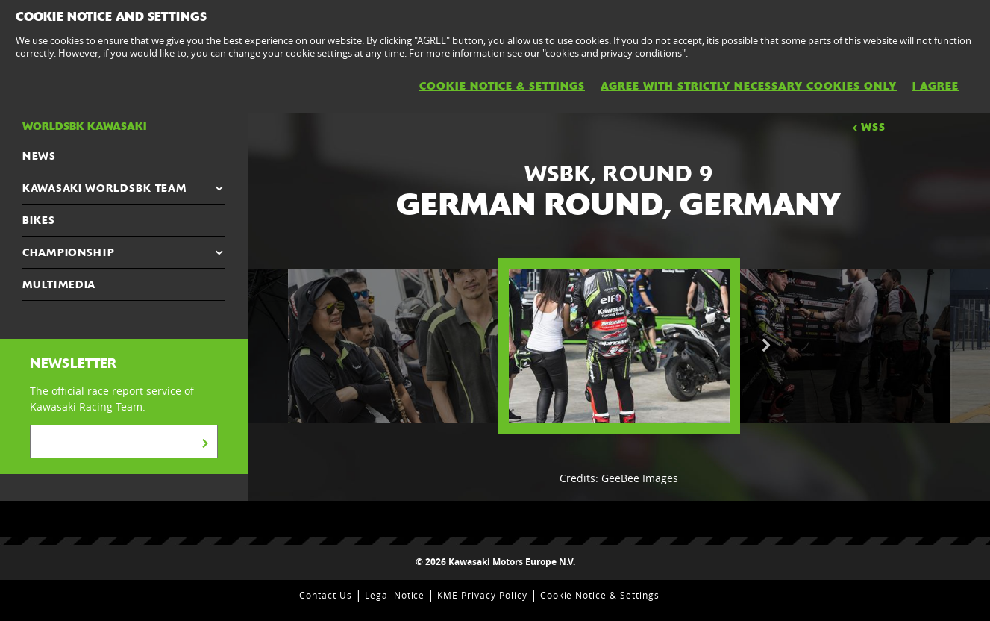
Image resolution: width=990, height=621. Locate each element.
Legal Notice (395, 595)
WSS (868, 127)
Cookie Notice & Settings (600, 595)
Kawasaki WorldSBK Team (104, 188)
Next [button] (766, 345)
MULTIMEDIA (58, 284)
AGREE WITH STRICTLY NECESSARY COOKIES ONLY (749, 86)
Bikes (38, 220)
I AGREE (935, 86)
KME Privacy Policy (482, 595)
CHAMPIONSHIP (68, 252)
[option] (619, 346)
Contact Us (325, 595)
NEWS (39, 156)
